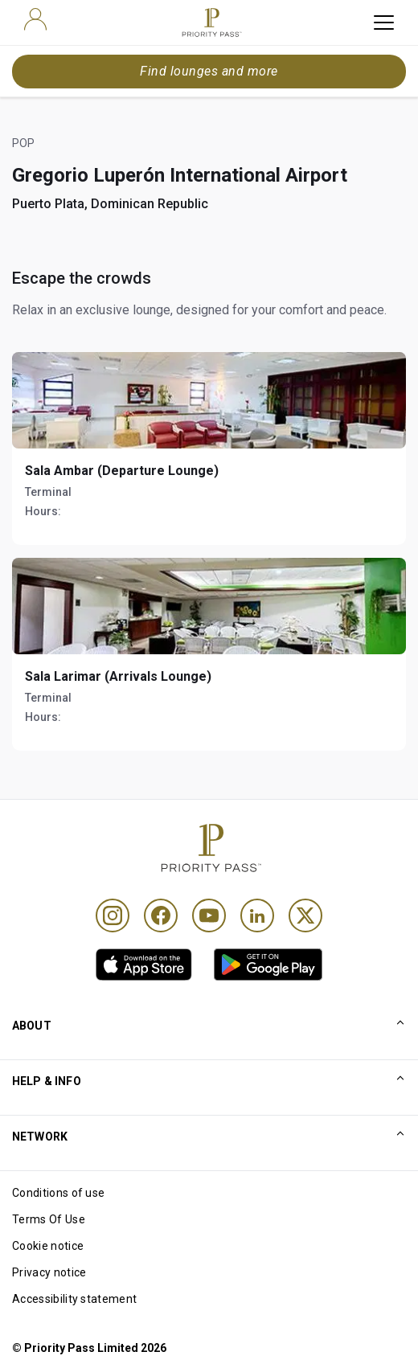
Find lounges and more (208, 71)
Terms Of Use (48, 1219)
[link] (144, 964)
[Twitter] (305, 915)
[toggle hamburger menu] (384, 22)
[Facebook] (161, 915)
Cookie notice (48, 1245)
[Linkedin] (257, 915)
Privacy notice (49, 1272)
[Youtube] (209, 915)
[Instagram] (112, 915)
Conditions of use (58, 1192)
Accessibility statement (74, 1298)
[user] (35, 19)
